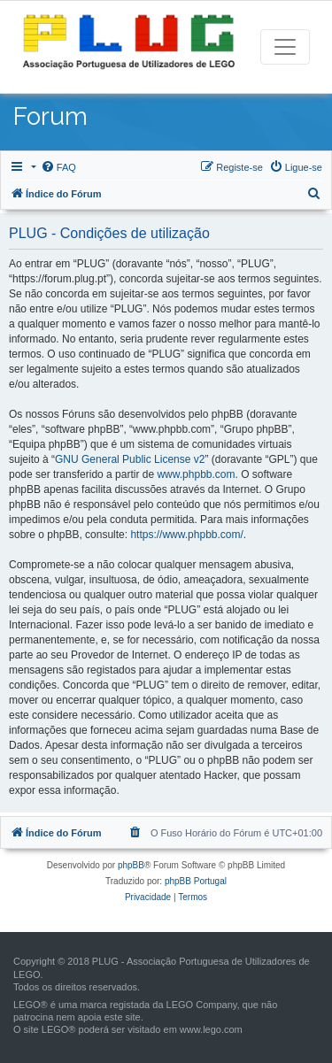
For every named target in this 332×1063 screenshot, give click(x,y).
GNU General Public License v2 (130, 459)
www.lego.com (211, 1029)
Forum (50, 116)
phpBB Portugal (196, 881)
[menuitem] (58, 167)
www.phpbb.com (196, 474)
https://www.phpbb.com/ (186, 534)
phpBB (131, 865)
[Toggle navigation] (285, 47)
